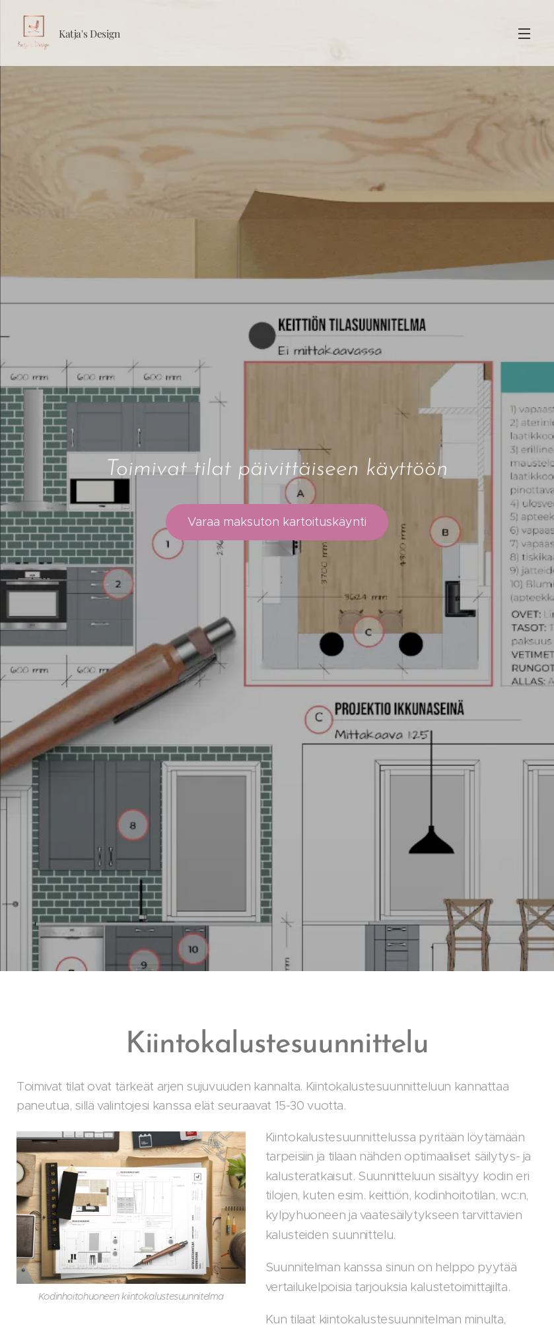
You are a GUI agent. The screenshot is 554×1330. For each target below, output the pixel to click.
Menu (524, 33)
